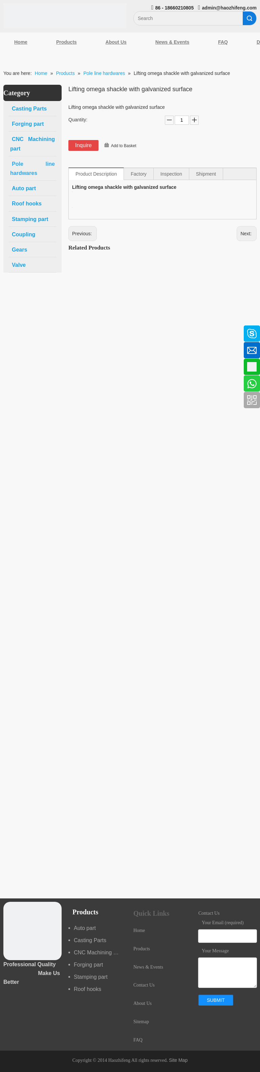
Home (20, 42)
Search (249, 18)
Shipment (206, 174)
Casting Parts (90, 940)
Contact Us (144, 985)
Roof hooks (87, 989)
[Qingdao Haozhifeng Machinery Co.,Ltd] (65, 15)
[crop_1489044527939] (32, 931)
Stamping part (91, 977)
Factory (139, 174)
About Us (116, 42)
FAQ (223, 42)
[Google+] (8, 366)
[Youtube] (8, 384)
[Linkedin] (8, 348)
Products (66, 42)
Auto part (85, 928)
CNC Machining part (98, 952)
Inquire (83, 145)
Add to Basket (123, 145)
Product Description (96, 174)
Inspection (171, 174)
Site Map (178, 1060)
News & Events (172, 42)
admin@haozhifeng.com (229, 8)
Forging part (88, 965)
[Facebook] (8, 330)
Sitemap (141, 1021)
